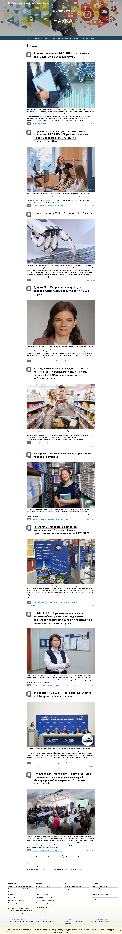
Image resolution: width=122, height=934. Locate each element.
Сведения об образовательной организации (20, 886)
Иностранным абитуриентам (44, 897)
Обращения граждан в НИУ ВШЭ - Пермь (19, 889)
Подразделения (12, 897)
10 (54, 856)
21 (87, 856)
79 (31, 859)
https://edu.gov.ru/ (41, 919)
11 (57, 856)
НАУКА (63, 21)
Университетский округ (42, 903)
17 (75, 856)
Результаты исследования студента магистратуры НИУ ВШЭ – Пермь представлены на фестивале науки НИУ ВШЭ (61, 530)
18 (78, 856)
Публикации (84, 38)
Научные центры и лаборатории (73, 886)
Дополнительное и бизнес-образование (47, 900)
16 (72, 856)
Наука (38, 3)
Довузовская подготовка (43, 886)
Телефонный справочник (15, 903)
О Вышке (46, 3)
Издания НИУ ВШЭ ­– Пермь (99, 886)
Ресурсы (95, 883)
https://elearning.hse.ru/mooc (100, 919)
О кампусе (12, 883)
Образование (29, 3)
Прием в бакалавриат (42, 891)
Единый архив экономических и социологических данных (100, 895)
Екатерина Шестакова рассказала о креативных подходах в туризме (62, 455)
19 (81, 856)
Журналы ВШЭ (96, 889)
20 (84, 856)
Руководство (11, 894)
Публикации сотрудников (99, 891)
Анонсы (93, 38)
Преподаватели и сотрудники (16, 900)
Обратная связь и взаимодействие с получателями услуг (46, 906)
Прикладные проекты (70, 889)
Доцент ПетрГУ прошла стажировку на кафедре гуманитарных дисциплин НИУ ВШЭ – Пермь (63, 290)
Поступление (17, 3)
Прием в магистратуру (42, 894)
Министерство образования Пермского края (104, 901)
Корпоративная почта (98, 899)
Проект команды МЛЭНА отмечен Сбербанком (63, 213)
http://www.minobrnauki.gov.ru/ (16, 919)
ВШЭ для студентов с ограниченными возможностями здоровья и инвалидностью (20, 909)
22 (90, 856)
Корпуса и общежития (14, 906)
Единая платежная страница (15, 913)
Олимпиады (39, 889)
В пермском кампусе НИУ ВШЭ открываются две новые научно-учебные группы (61, 55)
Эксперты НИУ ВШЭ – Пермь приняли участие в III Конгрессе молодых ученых (62, 694)
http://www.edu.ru (69, 919)
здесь (93, 929)
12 (60, 856)
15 (69, 856)
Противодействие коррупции (16, 891)
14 (66, 856)
